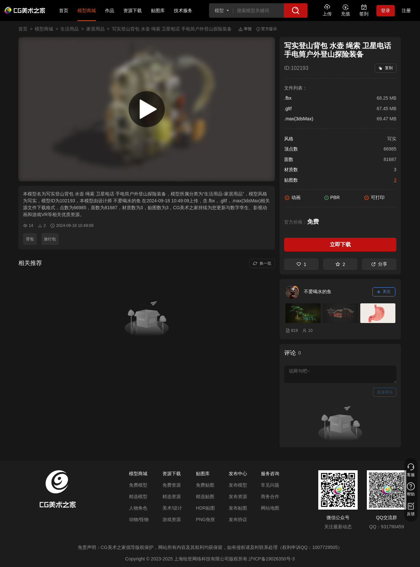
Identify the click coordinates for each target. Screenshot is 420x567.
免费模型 (138, 485)
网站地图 (270, 508)
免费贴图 (205, 485)
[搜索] (295, 10)
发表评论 (385, 392)
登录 (385, 10)
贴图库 (158, 10)
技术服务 (183, 10)
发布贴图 (238, 508)
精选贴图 (205, 496)
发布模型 (238, 485)
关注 (384, 291)
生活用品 (69, 28)
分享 (379, 264)
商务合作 (270, 496)
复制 (385, 68)
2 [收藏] (340, 264)
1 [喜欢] (301, 264)
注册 (406, 10)
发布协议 (238, 519)
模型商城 (86, 10)
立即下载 (340, 244)
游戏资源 (171, 519)
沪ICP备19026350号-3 (272, 558)
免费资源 (171, 485)
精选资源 (171, 496)
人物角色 (138, 508)
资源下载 (132, 10)
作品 (109, 10)
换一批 (262, 263)
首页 (63, 10)
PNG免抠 (205, 519)
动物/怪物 (139, 519)
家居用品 (95, 28)
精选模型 (138, 496)
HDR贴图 (205, 508)
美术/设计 (172, 508)
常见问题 (270, 485)
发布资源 (238, 496)
